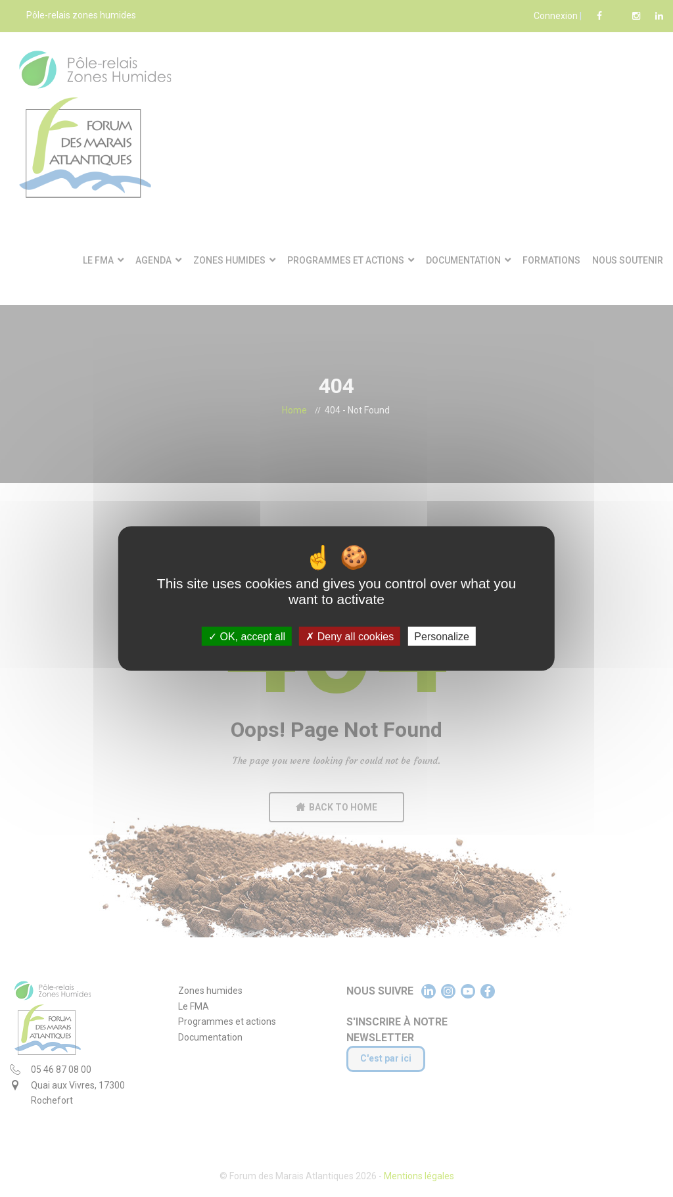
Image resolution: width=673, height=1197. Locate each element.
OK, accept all (246, 636)
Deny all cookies (350, 636)
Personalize (441, 636)
